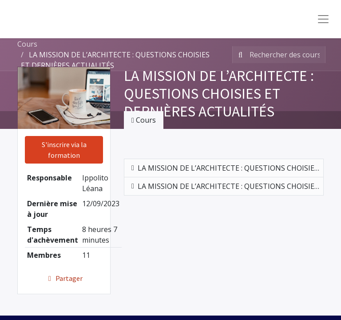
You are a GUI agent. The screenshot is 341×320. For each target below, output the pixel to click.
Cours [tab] (143, 120)
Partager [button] (64, 278)
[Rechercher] (239, 54)
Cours (27, 44)
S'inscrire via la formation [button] (64, 150)
